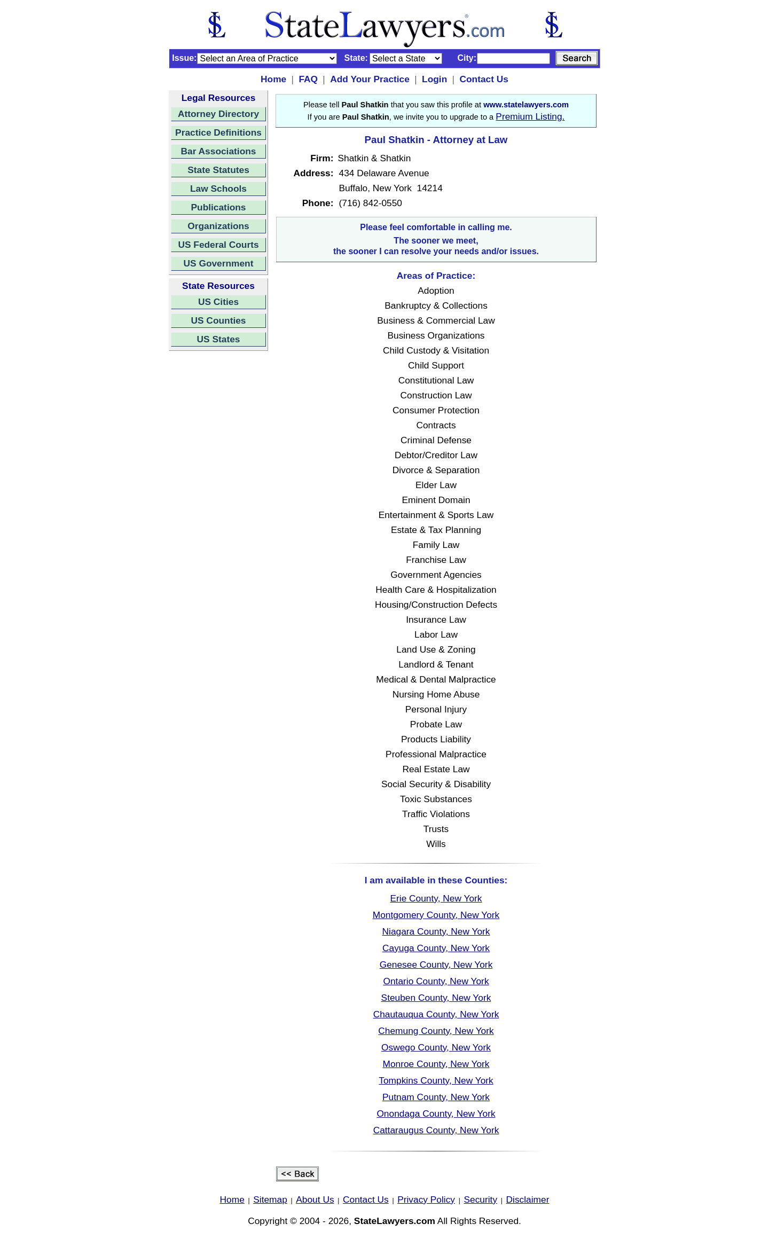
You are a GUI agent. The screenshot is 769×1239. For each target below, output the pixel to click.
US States (218, 339)
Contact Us (483, 79)
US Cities (218, 301)
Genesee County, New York (436, 964)
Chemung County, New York (435, 1030)
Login (434, 79)
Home (273, 79)
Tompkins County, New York (436, 1080)
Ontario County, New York (436, 981)
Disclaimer (528, 1199)
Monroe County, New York (435, 1063)
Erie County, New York (436, 898)
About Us (315, 1199)
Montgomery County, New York (436, 914)
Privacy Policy (426, 1199)
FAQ (308, 79)
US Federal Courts (218, 244)
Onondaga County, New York (435, 1113)
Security (481, 1199)
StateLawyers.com (394, 1221)
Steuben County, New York (436, 997)
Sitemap (270, 1199)
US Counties (218, 320)
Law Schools (218, 188)
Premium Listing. (530, 116)
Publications (218, 207)
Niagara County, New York (436, 931)
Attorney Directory (218, 113)
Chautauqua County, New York (436, 1014)
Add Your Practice (370, 79)
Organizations (218, 226)
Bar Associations (218, 151)
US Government (219, 263)
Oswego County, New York (436, 1047)
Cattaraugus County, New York (436, 1130)
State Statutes (218, 169)
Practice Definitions (218, 132)
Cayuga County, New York (436, 948)
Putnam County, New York (436, 1097)
